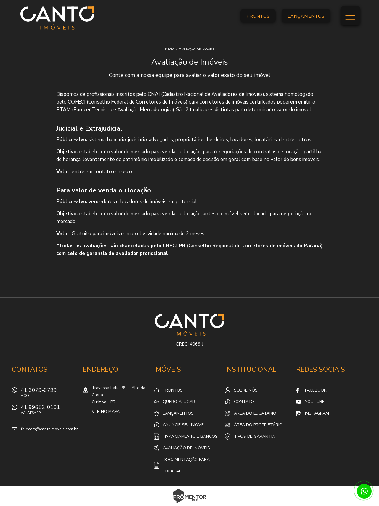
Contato (244, 402)
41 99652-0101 (49, 411)
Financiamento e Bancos (190, 436)
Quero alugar (179, 402)
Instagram (317, 413)
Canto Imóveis (189, 325)
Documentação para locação (186, 465)
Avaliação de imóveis (196, 49)
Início (170, 49)
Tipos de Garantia (254, 436)
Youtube (315, 402)
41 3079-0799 (49, 394)
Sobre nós (246, 390)
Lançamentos (306, 16)
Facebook (315, 390)
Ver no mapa (106, 411)
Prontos (258, 16)
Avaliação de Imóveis (186, 448)
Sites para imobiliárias (189, 504)
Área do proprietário (258, 425)
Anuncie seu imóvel (184, 425)
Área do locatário (255, 413)
